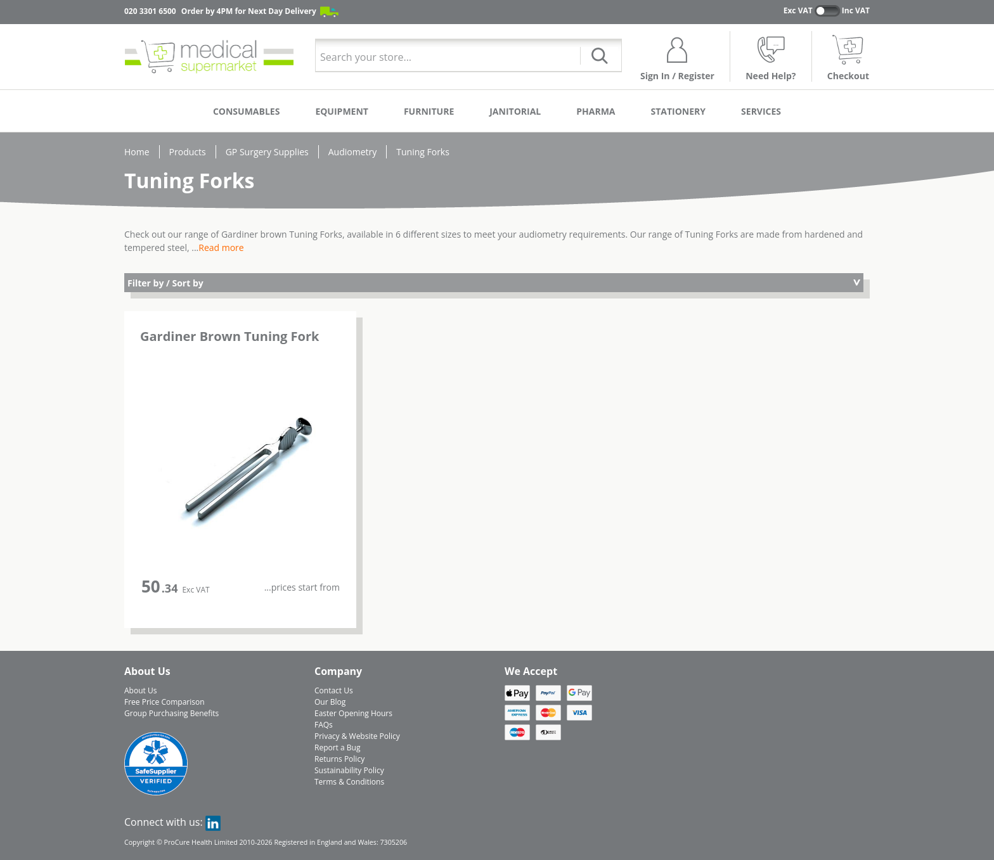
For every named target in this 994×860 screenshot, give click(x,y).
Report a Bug (337, 747)
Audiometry (352, 152)
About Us (140, 690)
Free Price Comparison (164, 701)
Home (137, 152)
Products (187, 152)
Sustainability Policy (349, 770)
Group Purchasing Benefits (171, 713)
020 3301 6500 (150, 11)
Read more (220, 247)
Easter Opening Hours (353, 713)
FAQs (323, 724)
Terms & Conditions (349, 781)
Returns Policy (339, 759)
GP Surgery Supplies (267, 152)
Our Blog (329, 701)
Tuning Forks (422, 152)
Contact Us (333, 690)
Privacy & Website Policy (357, 736)
